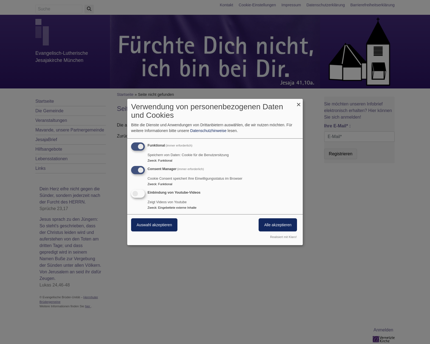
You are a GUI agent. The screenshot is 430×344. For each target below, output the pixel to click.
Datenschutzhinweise (208, 130)
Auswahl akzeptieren (154, 225)
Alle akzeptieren (278, 225)
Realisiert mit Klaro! (283, 237)
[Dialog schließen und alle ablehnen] (299, 102)
